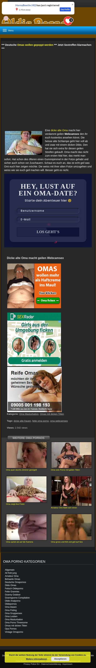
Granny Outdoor (13, 594)
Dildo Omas (10, 585)
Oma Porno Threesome (16, 622)
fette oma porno (40, 421)
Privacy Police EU (31, 664)
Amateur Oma (12, 576)
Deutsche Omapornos (15, 582)
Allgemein (10, 570)
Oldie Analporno (12, 601)
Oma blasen (11, 607)
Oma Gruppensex (13, 613)
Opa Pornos (11, 628)
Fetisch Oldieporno (14, 588)
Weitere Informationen (36, 659)
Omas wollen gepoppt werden (35, 44)
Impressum (67, 664)
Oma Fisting (11, 610)
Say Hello (65, 9)
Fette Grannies (12, 591)
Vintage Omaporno (14, 632)
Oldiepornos (11, 604)
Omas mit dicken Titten (52, 414)
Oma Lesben (11, 616)
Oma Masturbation (29, 414)
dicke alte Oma (59, 130)
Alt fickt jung (11, 573)
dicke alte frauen (22, 421)
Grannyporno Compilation (17, 598)
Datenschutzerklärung (51, 664)
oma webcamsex (59, 421)
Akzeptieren (60, 659)
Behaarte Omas (12, 579)
